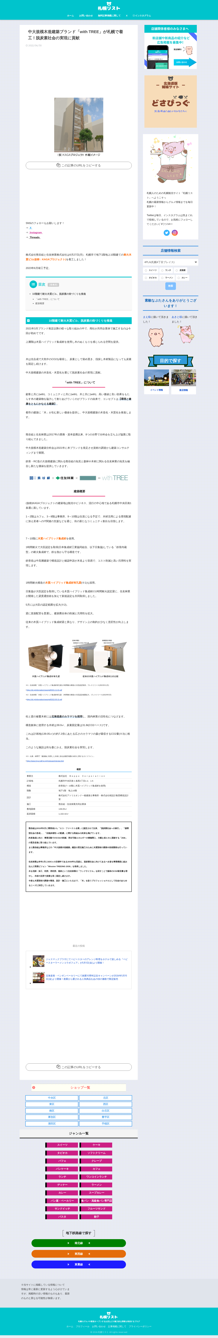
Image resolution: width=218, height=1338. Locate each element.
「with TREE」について (47, 299)
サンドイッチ (62, 1210)
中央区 (52, 1097)
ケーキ (96, 1145)
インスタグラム (142, 15)
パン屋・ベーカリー (62, 1202)
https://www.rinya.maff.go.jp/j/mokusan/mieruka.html (45, 761)
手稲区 (105, 1124)
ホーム (70, 15)
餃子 (96, 1218)
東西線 (78, 1255)
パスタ (62, 1218)
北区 (105, 1097)
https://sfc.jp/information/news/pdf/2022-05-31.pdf (44, 699)
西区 (105, 1104)
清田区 (52, 1124)
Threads (34, 237)
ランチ (62, 1178)
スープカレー (96, 1194)
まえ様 (147, 317)
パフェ (62, 1161)
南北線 (78, 1244)
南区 (51, 1110)
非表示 (53, 284)
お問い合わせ (86, 15)
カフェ (96, 1170)
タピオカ (62, 1153)
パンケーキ (62, 1170)
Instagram (35, 232)
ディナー (62, 1186)
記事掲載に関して (117, 1329)
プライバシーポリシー (140, 1329)
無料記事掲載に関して (109, 15)
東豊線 (78, 1266)
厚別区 (52, 1117)
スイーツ (62, 1145)
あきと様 (177, 317)
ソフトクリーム (97, 1153)
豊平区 (105, 1117)
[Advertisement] (79, 73)
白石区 (105, 1110)
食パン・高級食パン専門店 (96, 1202)
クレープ (96, 1161)
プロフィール (82, 1329)
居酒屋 (185, 270)
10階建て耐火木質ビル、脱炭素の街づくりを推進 (59, 293)
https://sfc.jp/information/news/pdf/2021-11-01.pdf (44, 690)
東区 (51, 1104)
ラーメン (96, 1186)
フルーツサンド (97, 1210)
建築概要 (39, 303)
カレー (62, 1194)
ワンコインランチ (96, 1178)
